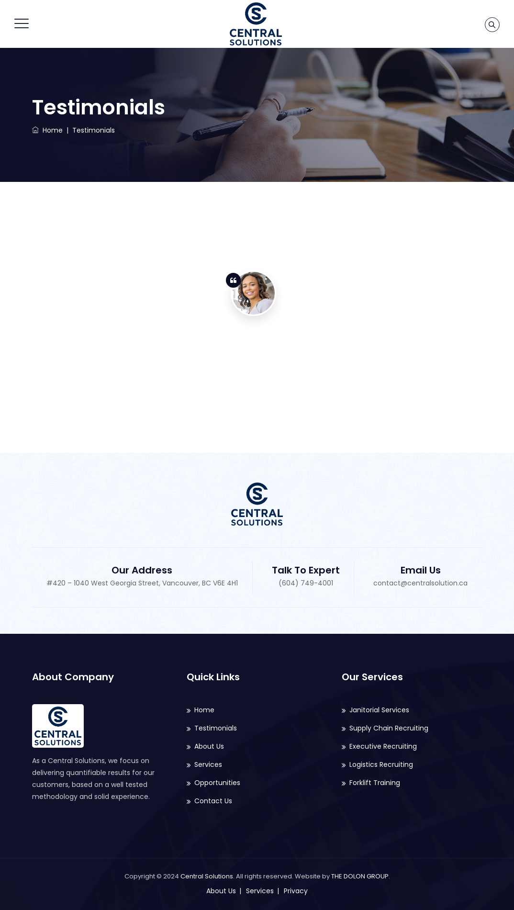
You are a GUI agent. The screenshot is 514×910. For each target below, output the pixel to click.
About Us (209, 746)
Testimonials (215, 728)
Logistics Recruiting (381, 764)
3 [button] (470, 345)
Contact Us (213, 801)
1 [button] (470, 321)
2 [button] (470, 333)
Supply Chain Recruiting (388, 728)
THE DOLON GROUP (360, 876)
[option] (253, 343)
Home (47, 130)
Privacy (296, 891)
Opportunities (217, 782)
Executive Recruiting (383, 746)
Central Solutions (206, 876)
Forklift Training (374, 782)
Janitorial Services (379, 710)
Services (208, 764)
